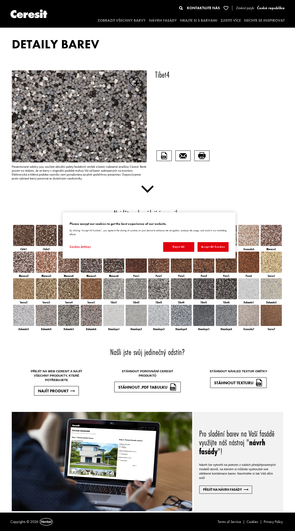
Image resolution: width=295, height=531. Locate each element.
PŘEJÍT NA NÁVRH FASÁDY (225, 489)
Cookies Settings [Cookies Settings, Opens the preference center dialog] (80, 246)
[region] (149, 235)
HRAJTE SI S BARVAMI (198, 20)
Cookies (252, 521)
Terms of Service (229, 521)
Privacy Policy (273, 521)
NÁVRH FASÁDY (163, 20)
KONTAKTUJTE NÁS (203, 8)
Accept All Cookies (213, 246)
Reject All (179, 246)
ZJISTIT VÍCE (231, 20)
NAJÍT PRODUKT (56, 390)
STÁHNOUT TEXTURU (238, 382)
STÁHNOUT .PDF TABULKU (147, 387)
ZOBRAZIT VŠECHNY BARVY (121, 20)
